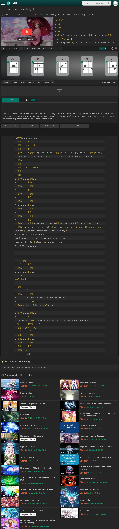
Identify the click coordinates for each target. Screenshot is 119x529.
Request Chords (28, 407)
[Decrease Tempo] (3, 48)
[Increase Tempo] (21, 48)
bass (47, 82)
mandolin (30, 82)
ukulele (22, 82)
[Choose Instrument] (52, 82)
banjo (39, 82)
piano (15, 82)
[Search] (109, 3)
